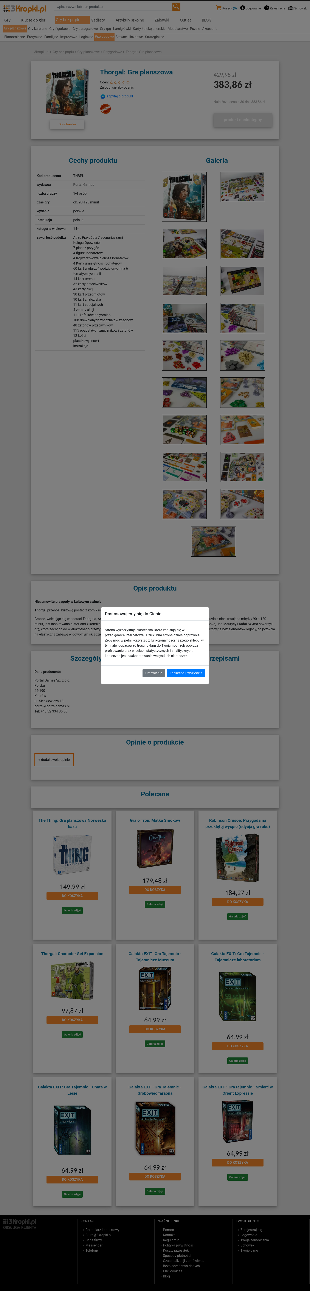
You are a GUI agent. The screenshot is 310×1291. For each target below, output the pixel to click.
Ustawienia (153, 673)
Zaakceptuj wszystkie (186, 673)
